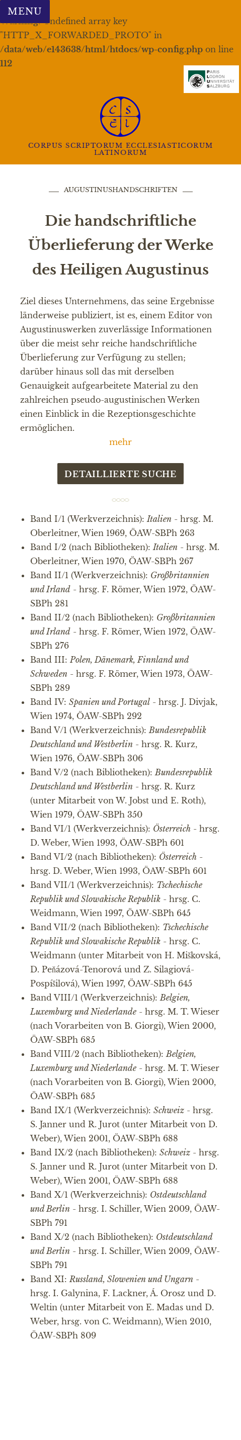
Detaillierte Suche (120, 474)
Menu (25, 11)
